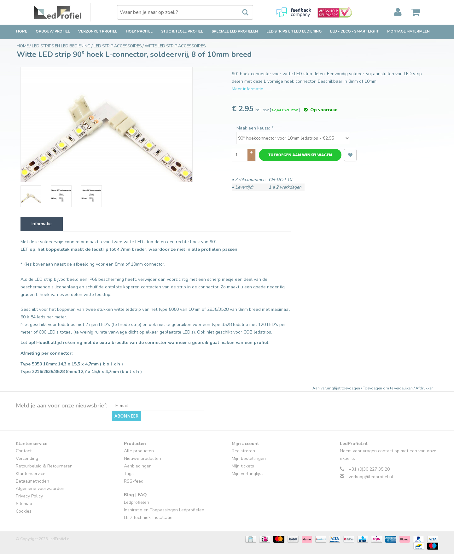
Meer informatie (247, 89)
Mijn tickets (243, 466)
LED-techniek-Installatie (148, 517)
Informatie (42, 224)
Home (21, 31)
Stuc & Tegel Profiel (182, 31)
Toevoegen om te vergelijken (388, 388)
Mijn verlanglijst (247, 473)
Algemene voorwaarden (40, 488)
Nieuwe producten (142, 458)
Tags (129, 473)
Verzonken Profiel (97, 31)
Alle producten (139, 451)
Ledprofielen (136, 502)
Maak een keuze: (254, 128)
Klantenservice (30, 473)
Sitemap (24, 503)
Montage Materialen (408, 31)
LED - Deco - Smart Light (354, 31)
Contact (24, 451)
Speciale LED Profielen (235, 31)
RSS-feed (133, 481)
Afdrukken (425, 388)
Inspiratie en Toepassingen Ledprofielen (164, 510)
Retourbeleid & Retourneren (44, 466)
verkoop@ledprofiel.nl (371, 476)
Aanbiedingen (138, 466)
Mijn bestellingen (249, 458)
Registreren (243, 451)
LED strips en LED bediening (294, 31)
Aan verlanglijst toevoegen (336, 388)
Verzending (27, 458)
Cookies (24, 511)
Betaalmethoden (32, 481)
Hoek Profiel (139, 31)
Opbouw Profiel (53, 31)
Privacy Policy (29, 496)
